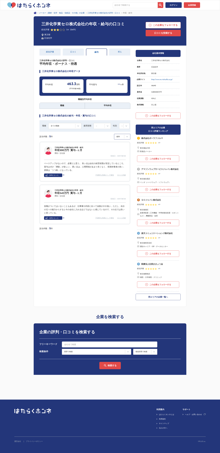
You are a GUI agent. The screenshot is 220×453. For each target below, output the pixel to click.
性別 (115, 126)
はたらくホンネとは (166, 414)
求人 (120, 52)
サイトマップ (164, 423)
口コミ (73, 52)
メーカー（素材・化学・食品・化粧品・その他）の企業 (62, 13)
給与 (96, 52)
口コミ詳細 (121, 175)
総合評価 (50, 52)
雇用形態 (87, 126)
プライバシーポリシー (34, 441)
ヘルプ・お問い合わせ (193, 414)
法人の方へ (163, 428)
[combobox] (135, 5)
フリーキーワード (48, 344)
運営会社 (17, 441)
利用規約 (162, 419)
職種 (44, 126)
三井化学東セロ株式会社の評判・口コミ (103, 13)
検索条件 (43, 352)
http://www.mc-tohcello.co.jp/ (162, 79)
